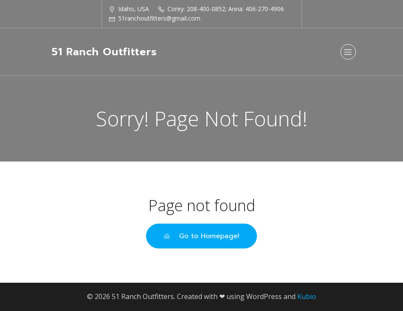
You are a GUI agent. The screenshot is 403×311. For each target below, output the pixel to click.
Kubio (306, 296)
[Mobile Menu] (348, 52)
